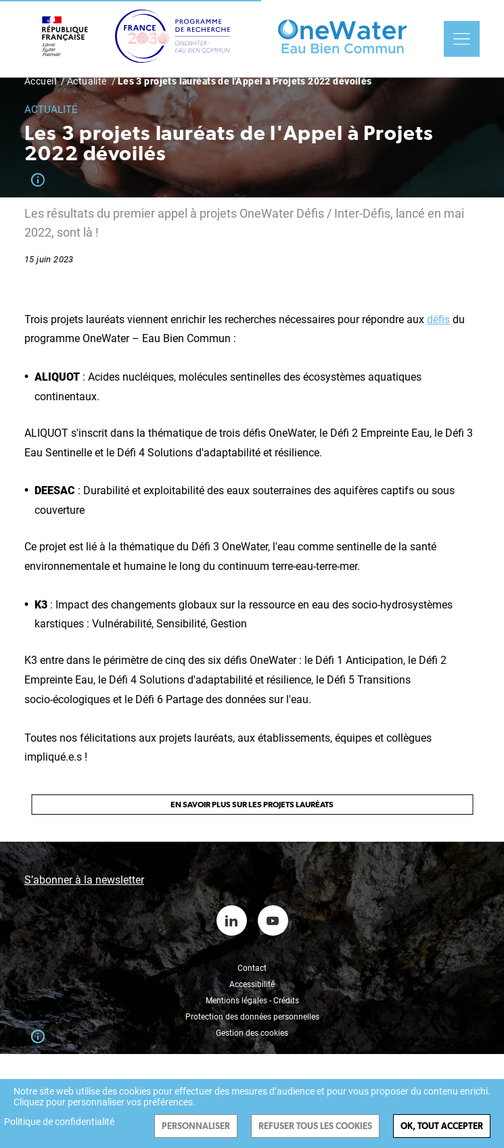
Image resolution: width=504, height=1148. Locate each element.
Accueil (40, 81)
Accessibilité (252, 984)
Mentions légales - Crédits (252, 1001)
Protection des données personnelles (252, 1017)
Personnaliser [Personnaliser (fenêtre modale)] (196, 1126)
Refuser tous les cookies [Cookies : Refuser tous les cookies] (315, 1126)
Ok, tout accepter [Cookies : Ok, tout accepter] (441, 1126)
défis (438, 319)
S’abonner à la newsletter (84, 880)
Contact (252, 968)
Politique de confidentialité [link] (59, 1121)
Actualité (87, 81)
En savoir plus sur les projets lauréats (252, 804)
